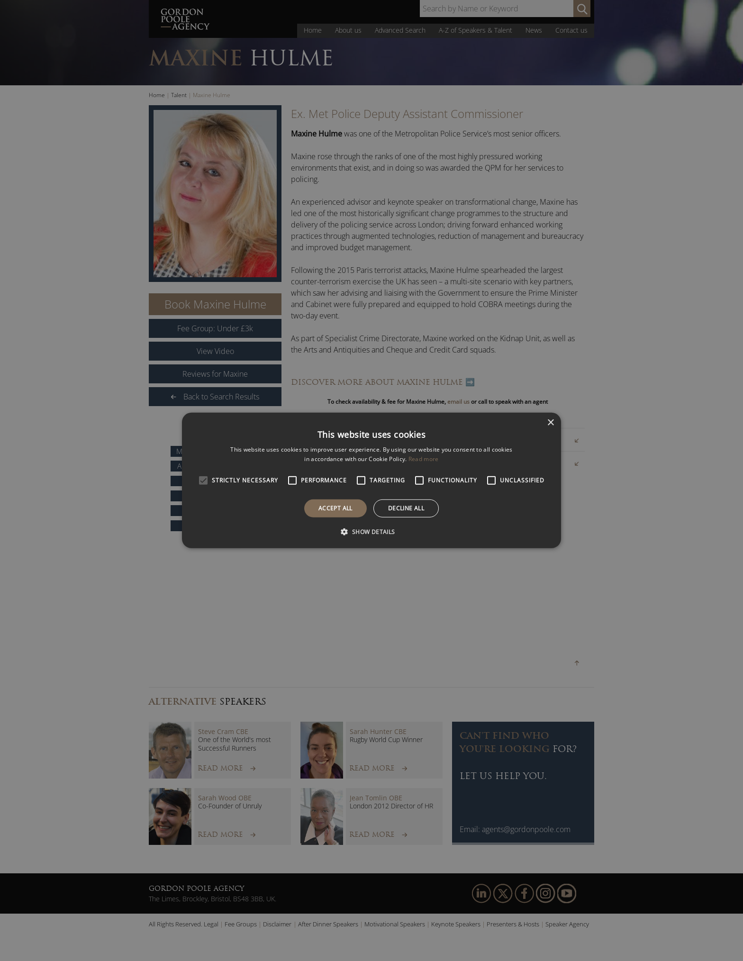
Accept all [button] (335, 508)
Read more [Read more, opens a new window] (423, 459)
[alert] (371, 480)
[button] (371, 531)
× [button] (550, 422)
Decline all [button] (406, 508)
